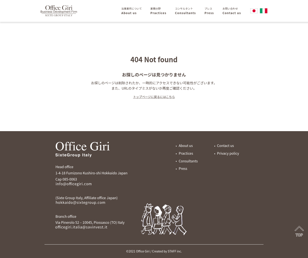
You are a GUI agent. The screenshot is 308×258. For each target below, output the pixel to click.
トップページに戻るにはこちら (154, 97)
